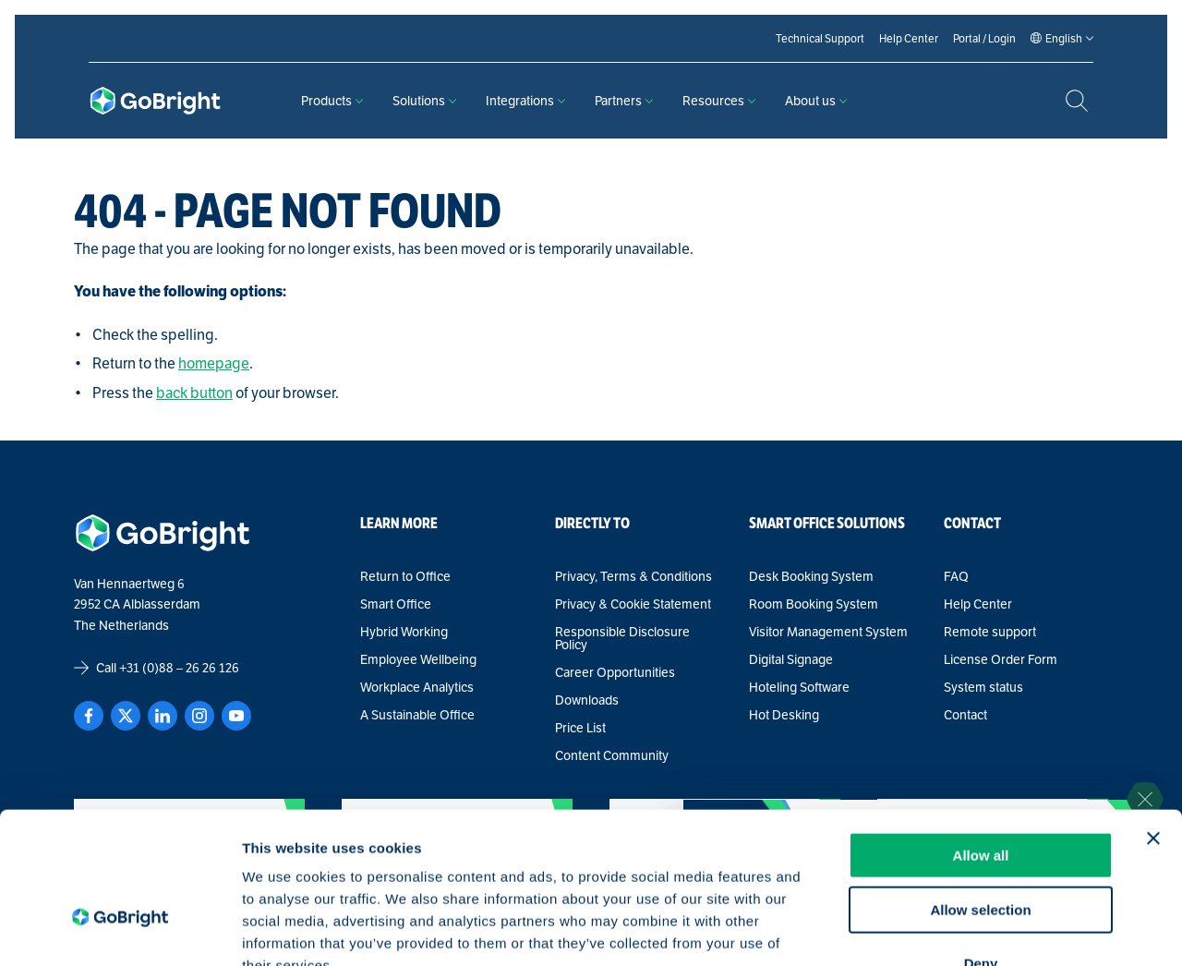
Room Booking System (813, 604)
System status (983, 687)
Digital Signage (791, 659)
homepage (213, 363)
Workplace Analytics (417, 687)
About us (816, 100)
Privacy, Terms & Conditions (633, 576)
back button (194, 393)
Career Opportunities (615, 672)
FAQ (956, 576)
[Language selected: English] (1063, 38)
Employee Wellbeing (418, 659)
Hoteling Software (799, 687)
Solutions (424, 100)
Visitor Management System (828, 631)
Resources (718, 100)
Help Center (978, 604)
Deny (981, 848)
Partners (624, 100)
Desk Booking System (811, 576)
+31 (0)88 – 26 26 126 (179, 667)
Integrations (525, 100)
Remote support (990, 631)
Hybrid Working (404, 631)
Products (332, 100)
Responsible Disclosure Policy (622, 638)
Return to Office (405, 576)
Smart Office (395, 604)
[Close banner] (1153, 723)
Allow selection (980, 795)
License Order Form (1000, 659)
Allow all (981, 740)
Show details (969, 929)
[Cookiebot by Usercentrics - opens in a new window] (119, 930)
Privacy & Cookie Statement (633, 604)
